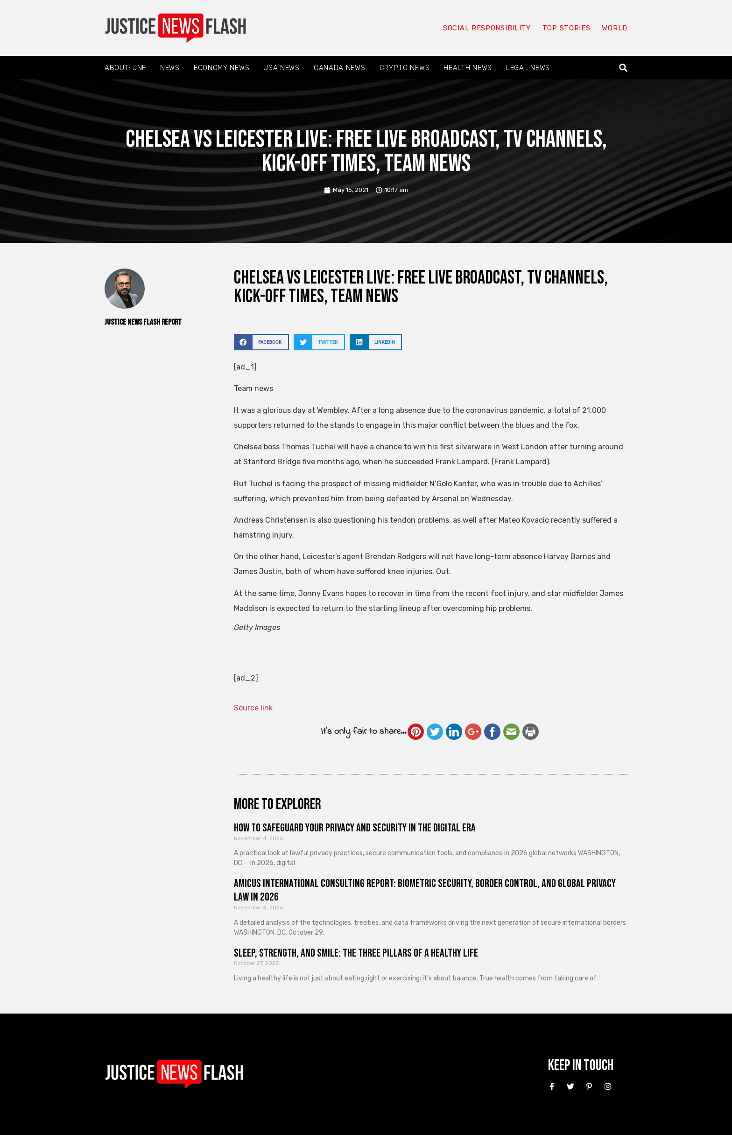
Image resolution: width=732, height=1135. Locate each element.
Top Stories (566, 28)
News (170, 68)
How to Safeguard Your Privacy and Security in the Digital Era (355, 828)
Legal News (528, 68)
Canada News (340, 68)
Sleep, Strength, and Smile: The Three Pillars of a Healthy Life (356, 953)
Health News (467, 68)
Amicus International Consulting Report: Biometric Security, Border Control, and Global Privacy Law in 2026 (425, 890)
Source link (253, 707)
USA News (281, 68)
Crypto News (405, 68)
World (614, 28)
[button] (623, 68)
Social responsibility (486, 28)
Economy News (221, 68)
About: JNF (125, 68)
